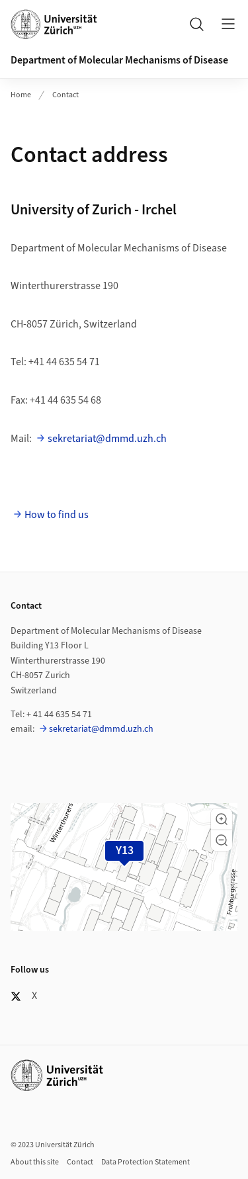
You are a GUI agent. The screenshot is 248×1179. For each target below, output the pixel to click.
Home (21, 95)
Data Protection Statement (145, 1162)
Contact (65, 95)
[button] (221, 819)
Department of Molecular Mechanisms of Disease (119, 60)
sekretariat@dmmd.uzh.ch (107, 438)
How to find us (56, 514)
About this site (35, 1162)
